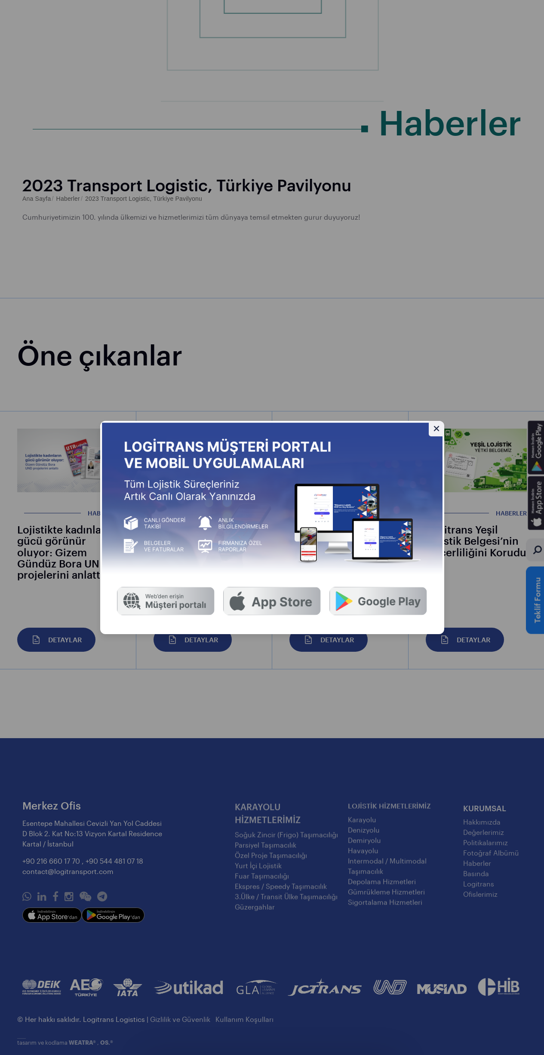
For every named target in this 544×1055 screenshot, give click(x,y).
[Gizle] (436, 428)
